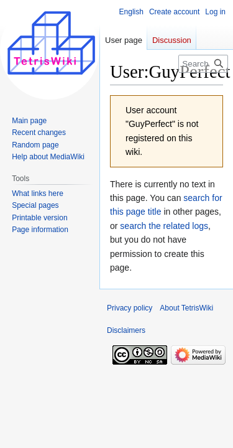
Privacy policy (129, 308)
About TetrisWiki (186, 308)
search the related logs (164, 226)
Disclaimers (126, 330)
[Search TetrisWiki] (203, 64)
